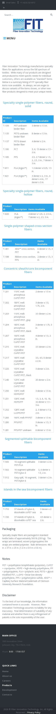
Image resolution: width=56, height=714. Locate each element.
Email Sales (8, 2)
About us (7, 676)
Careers (6, 680)
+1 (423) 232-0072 (26, 2)
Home (5, 671)
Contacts (7, 694)
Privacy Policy (33, 712)
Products (7, 685)
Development (9, 689)
